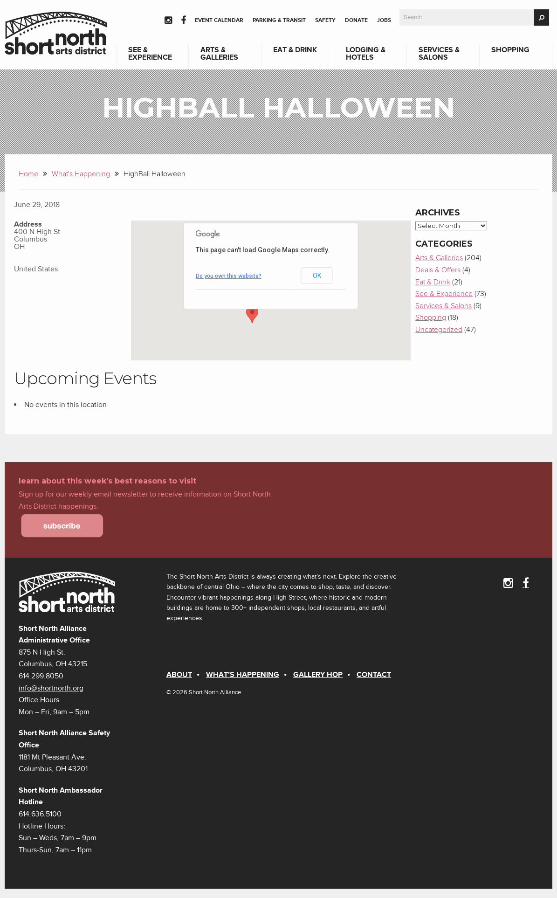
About (179, 674)
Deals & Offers (438, 270)
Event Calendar (219, 20)
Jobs (384, 20)
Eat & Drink (295, 50)
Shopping (510, 50)
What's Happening (81, 174)
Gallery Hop (318, 674)
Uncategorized (438, 329)
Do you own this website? (228, 276)
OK (317, 275)
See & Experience (150, 53)
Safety (325, 20)
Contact (374, 674)
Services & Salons (439, 53)
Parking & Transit (279, 20)
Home (28, 174)
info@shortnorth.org (51, 688)
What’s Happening (242, 674)
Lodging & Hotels (365, 53)
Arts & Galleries (219, 53)
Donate (356, 20)
